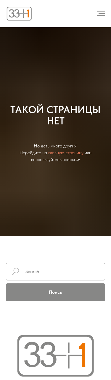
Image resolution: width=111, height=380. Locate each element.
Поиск (55, 292)
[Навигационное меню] (101, 14)
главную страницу (65, 152)
